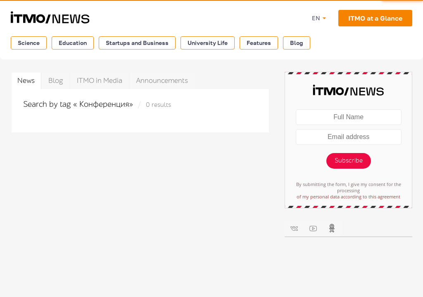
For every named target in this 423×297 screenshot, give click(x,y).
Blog (296, 42)
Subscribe (349, 161)
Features (259, 42)
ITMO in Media (99, 80)
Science (29, 42)
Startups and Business (137, 42)
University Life (208, 42)
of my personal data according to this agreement (348, 196)
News (26, 80)
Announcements (162, 80)
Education (73, 42)
